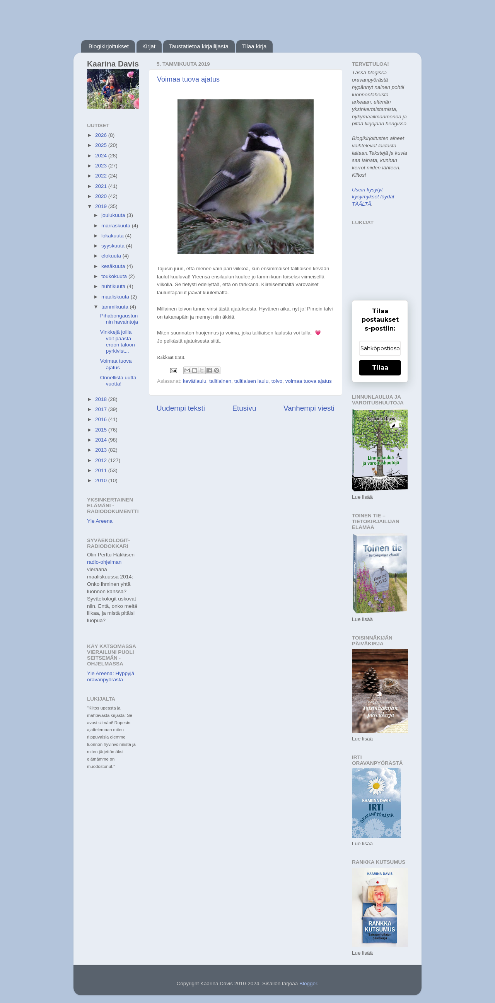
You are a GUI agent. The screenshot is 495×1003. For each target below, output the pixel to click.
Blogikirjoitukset (109, 46)
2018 (101, 399)
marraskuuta (116, 226)
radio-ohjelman (104, 562)
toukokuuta (114, 276)
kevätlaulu (195, 381)
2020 (101, 196)
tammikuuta (115, 307)
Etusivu (244, 408)
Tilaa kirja (254, 46)
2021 (101, 186)
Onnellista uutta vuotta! (118, 381)
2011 (101, 470)
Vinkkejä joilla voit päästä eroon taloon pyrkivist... (117, 341)
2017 (101, 409)
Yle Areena (100, 521)
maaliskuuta (116, 297)
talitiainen (220, 381)
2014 (101, 440)
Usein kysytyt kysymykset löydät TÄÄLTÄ (373, 197)
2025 (101, 145)
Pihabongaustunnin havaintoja (119, 319)
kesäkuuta (113, 266)
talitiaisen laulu (251, 381)
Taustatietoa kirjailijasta (199, 46)
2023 (101, 166)
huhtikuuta (114, 286)
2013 (101, 450)
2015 (101, 430)
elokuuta (112, 256)
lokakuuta (113, 236)
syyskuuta (113, 246)
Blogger (308, 983)
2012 (101, 460)
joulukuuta (113, 215)
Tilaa (380, 367)
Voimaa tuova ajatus (188, 79)
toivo (277, 381)
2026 (101, 135)
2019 (101, 206)
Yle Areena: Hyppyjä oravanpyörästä (110, 676)
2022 (101, 176)
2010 (101, 480)
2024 (101, 156)
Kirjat (148, 46)
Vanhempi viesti (309, 408)
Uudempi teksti (181, 408)
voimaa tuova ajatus (308, 381)
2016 (101, 419)
